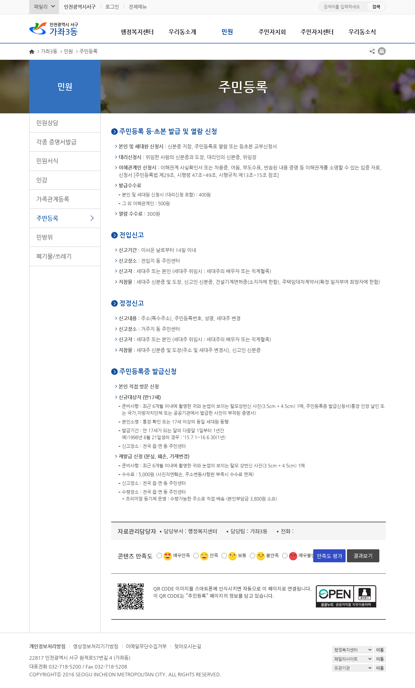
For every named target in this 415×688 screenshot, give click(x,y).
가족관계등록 (52, 199)
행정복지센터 (137, 31)
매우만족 (181, 555)
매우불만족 (309, 555)
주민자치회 (272, 31)
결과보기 (363, 555)
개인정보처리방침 (47, 646)
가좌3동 (64, 28)
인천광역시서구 (80, 6)
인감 (41, 179)
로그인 (112, 6)
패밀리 (41, 6)
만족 (214, 555)
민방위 (44, 237)
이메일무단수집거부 (146, 646)
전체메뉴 (138, 6)
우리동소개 (182, 31)
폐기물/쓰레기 (54, 256)
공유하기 (372, 51)
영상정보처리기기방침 (95, 646)
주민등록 (47, 218)
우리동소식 (362, 31)
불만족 (272, 555)
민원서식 (47, 160)
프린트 (382, 51)
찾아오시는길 (187, 646)
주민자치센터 (317, 31)
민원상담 (47, 122)
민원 (227, 31)
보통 (242, 555)
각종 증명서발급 (56, 141)
